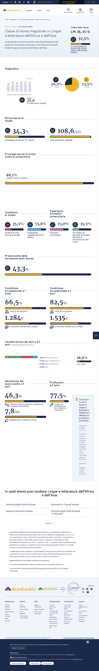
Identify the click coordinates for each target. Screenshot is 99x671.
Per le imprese (24, 609)
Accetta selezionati (18, 663)
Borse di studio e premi (68, 618)
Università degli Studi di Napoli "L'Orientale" (65, 512)
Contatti (7, 621)
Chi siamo (29, 10)
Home (6, 19)
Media (6, 618)
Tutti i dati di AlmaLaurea (38, 612)
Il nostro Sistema (7, 606)
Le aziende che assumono (83, 616)
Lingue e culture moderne (16, 178)
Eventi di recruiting (81, 620)
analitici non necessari (19, 657)
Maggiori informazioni (18, 648)
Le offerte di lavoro (82, 612)
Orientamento (68, 12)
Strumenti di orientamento (53, 618)
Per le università (22, 606)
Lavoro (91, 12)
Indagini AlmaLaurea (38, 606)
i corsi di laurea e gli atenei (26, 19)
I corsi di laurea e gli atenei (52, 607)
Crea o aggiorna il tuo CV (83, 607)
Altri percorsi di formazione (53, 622)
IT (86, 2)
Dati (48, 10)
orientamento (13, 19)
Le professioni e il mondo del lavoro (53, 613)
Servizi (39, 10)
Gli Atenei (7, 609)
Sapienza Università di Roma (19, 511)
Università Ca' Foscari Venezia (65, 504)
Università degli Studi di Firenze (21, 504)
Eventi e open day (53, 626)
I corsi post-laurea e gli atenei (67, 607)
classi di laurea (39, 19)
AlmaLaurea (45, 560)
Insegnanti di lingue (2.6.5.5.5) (82, 427)
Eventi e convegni (7, 615)
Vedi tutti (48, 523)
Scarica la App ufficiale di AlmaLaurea (42, 2)
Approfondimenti (39, 609)
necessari (15, 653)
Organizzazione (9, 611)
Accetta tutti (47, 663)
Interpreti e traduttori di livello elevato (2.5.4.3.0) (82, 468)
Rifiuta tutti (35, 663)
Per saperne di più (70, 654)
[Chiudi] (87, 642)
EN (88, 2)
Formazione (80, 12)
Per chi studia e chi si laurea (24, 617)
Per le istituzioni (22, 612)
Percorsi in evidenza (67, 622)
